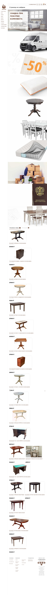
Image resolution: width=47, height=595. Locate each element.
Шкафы (2, 16)
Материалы (11, 579)
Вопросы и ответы (17, 578)
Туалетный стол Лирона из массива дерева (33, 474)
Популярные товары (15, 243)
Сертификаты (11, 577)
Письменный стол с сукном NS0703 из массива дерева (19, 492)
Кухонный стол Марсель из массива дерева (17, 564)
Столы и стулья (3, 11)
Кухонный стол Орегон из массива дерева (17, 295)
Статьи (23, 580)
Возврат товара (17, 584)
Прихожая (2, 21)
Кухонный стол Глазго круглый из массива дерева (35, 510)
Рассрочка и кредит (24, 576)
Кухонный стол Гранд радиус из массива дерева (18, 546)
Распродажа (25, 243)
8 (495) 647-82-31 (32, 4)
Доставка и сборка (17, 581)
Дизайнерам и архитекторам (30, 576)
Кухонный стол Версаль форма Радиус (16, 510)
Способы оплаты (17, 587)
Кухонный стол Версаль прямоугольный (17, 474)
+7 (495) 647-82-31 (41, 575)
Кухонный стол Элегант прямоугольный (17, 528)
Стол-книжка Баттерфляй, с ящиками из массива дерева (20, 277)
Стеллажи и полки (3, 26)
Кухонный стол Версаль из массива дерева (17, 259)
